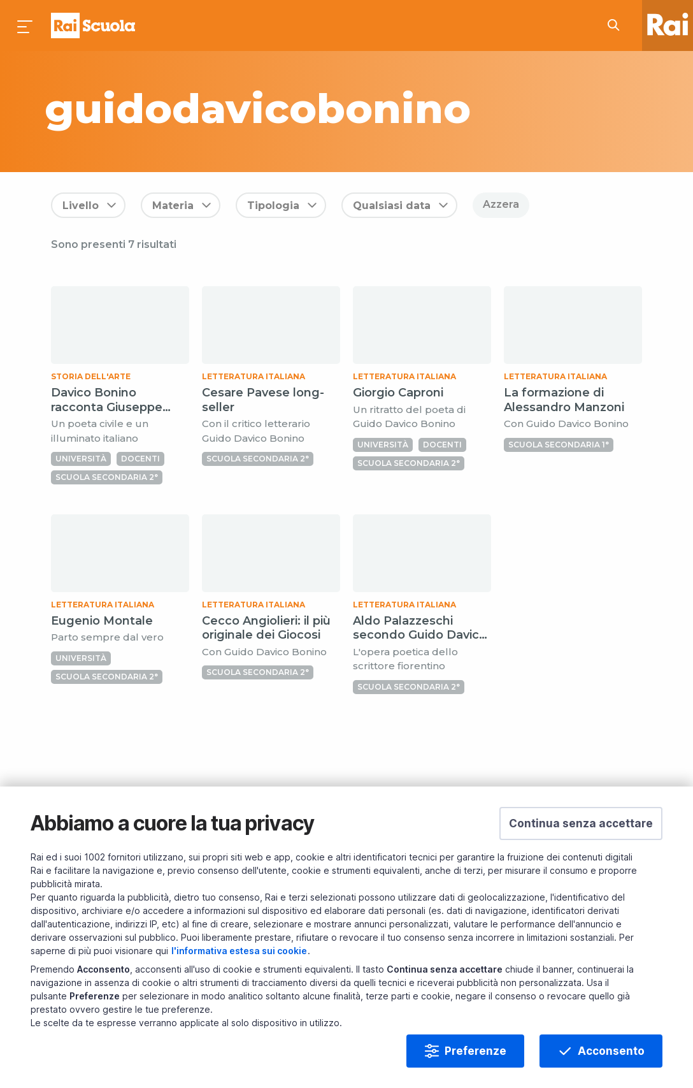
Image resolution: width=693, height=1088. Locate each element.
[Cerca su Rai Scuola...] (617, 25)
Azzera (501, 204)
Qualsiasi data (392, 205)
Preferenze (475, 1051)
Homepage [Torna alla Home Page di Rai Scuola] (93, 25)
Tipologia (273, 205)
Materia (173, 205)
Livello (80, 205)
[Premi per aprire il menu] (25, 25)
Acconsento (611, 1051)
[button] (580, 823)
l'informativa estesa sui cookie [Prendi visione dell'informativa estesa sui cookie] (239, 950)
